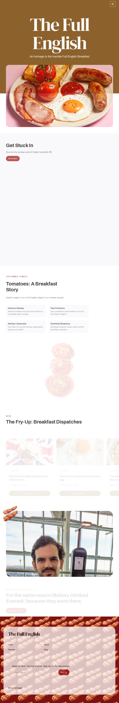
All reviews (12, 160)
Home (10, 646)
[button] (112, 4)
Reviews (11, 651)
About (46, 646)
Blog (46, 651)
